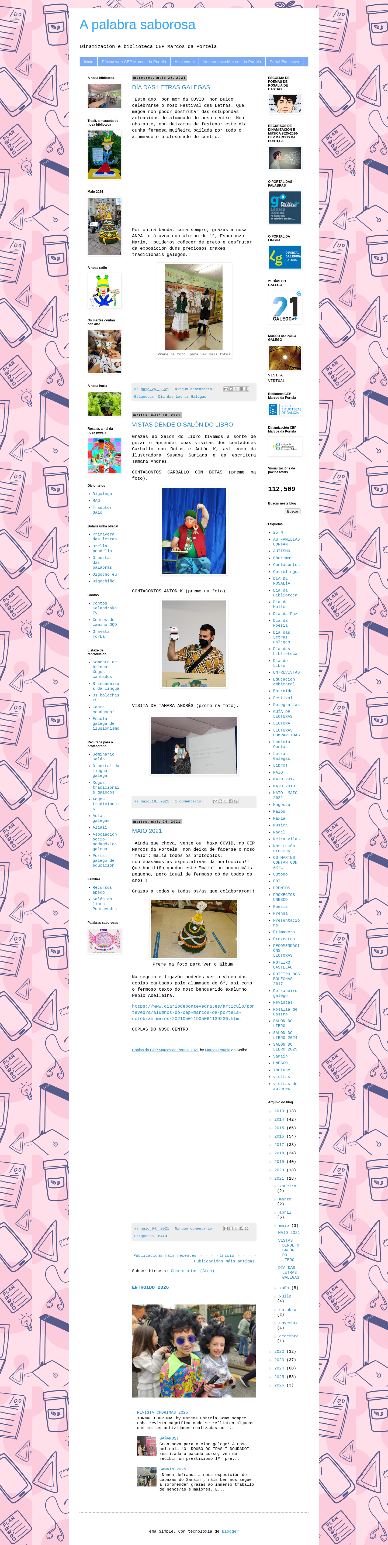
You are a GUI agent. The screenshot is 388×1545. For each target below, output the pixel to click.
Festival (283, 698)
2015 (280, 1128)
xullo (285, 1296)
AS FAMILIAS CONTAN (286, 542)
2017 (280, 1145)
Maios (279, 811)
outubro (287, 1310)
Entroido (283, 691)
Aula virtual (185, 61)
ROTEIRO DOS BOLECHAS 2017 (286, 979)
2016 (280, 1136)
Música (280, 825)
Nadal (279, 832)
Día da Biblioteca (285, 593)
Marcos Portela (217, 1050)
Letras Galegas (281, 756)
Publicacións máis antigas (224, 1261)
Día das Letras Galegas (182, 397)
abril (285, 1212)
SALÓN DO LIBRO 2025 (285, 1047)
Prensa (280, 913)
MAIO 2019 (284, 786)
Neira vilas (286, 839)
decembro (289, 1336)
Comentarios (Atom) (192, 1271)
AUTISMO (281, 551)
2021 (280, 1178)
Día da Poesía (280, 623)
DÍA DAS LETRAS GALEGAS (171, 87)
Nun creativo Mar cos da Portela (232, 61)
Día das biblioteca (285, 651)
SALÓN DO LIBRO (283, 1023)
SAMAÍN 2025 (173, 1469)
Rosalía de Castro (285, 1012)
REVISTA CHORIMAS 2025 (162, 1412)
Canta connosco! (104, 710)
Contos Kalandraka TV (105, 608)
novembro (289, 1323)
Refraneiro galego (285, 993)
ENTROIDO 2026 (150, 1287)
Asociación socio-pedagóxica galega (105, 842)
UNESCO (280, 1063)
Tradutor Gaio (102, 510)
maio (285, 1226)
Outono (280, 874)
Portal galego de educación (104, 861)
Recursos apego (102, 890)
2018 (280, 1153)
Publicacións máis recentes (164, 1256)
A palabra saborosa (137, 24)
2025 (280, 1377)
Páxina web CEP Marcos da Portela (134, 61)
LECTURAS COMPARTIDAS (286, 733)
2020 (280, 1170)
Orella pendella (102, 549)
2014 (280, 1119)
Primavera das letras (105, 537)
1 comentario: (190, 801)
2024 (280, 1368)
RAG (96, 501)
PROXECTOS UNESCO (284, 897)
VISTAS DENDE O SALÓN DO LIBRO (182, 424)
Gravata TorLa (101, 634)
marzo (285, 1199)
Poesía (280, 907)
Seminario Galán (104, 757)
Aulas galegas (101, 818)
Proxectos (284, 939)
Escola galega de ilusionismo (106, 724)
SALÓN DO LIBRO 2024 (285, 1035)
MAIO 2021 (147, 831)
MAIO (162, 1236)
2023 (280, 1360)
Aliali (100, 827)
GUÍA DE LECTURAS (283, 714)
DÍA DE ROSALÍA (281, 581)
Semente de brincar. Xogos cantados (105, 669)
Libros (280, 765)
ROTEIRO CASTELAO (283, 965)
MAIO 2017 (284, 779)
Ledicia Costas (281, 744)
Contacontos (286, 565)
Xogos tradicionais (106, 804)
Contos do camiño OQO (105, 622)
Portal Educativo (284, 61)
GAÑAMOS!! (170, 1438)
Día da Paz (285, 614)
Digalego (102, 494)
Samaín (280, 1056)
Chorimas (283, 558)
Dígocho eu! (106, 574)
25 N (278, 532)
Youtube (281, 1070)
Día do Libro (280, 663)
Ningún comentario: (195, 389)
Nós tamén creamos (284, 848)
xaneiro (287, 1186)
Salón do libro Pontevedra (105, 904)
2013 (280, 1111)
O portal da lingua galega (106, 771)
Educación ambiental (284, 682)
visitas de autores (285, 1086)
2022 (280, 1352)
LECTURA (281, 723)
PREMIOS (281, 888)
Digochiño (104, 581)
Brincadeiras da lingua (106, 686)
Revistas (283, 1002)
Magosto (281, 805)
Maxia (279, 818)
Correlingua (286, 572)
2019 (280, 1162)
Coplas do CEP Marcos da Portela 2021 (165, 1050)
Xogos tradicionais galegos (106, 788)
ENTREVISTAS (286, 672)
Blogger (230, 1531)
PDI (276, 881)
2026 (280, 1385)
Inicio (88, 61)
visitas (281, 1077)
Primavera (284, 932)
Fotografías (286, 705)
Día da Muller (280, 604)
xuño (285, 1288)
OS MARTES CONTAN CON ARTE (285, 863)
